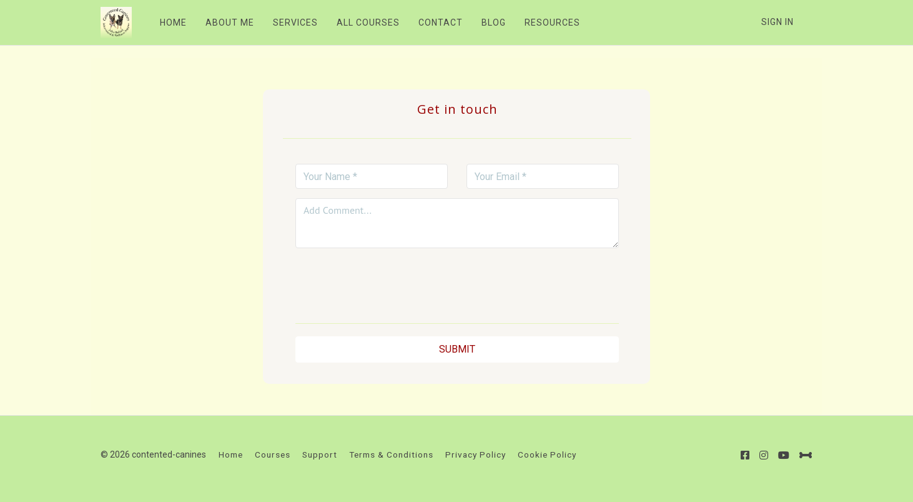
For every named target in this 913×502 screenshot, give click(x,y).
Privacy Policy (475, 454)
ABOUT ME (229, 23)
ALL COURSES (368, 23)
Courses (272, 454)
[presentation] (457, 282)
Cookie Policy (547, 454)
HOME (173, 23)
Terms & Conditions (391, 454)
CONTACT (440, 23)
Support (319, 454)
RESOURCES (552, 23)
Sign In (777, 22)
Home (231, 454)
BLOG (493, 23)
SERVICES (295, 23)
